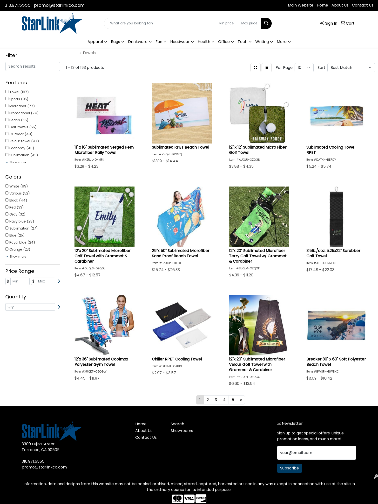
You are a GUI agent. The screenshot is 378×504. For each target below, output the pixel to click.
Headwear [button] (180, 41)
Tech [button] (242, 41)
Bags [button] (115, 41)
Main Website (300, 5)
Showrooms (182, 430)
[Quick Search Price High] (250, 23)
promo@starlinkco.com (59, 5)
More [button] (282, 41)
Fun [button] (158, 41)
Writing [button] (262, 41)
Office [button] (224, 41)
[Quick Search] (160, 23)
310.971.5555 (18, 5)
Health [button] (204, 41)
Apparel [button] (95, 41)
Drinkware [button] (138, 41)
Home (322, 5)
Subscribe (289, 468)
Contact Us (362, 5)
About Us (340, 5)
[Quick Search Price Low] (227, 23)
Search (177, 424)
